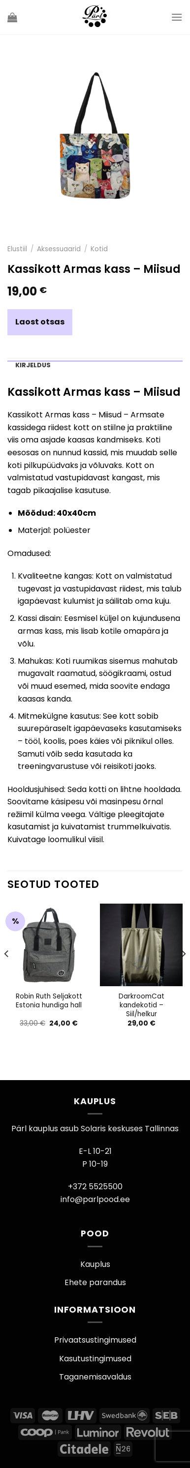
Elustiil (17, 249)
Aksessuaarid (59, 249)
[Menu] (177, 17)
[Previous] (7, 974)
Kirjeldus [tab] (33, 365)
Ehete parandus (95, 1282)
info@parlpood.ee (95, 1199)
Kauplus (95, 1264)
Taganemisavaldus (95, 1376)
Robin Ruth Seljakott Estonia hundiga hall (49, 1000)
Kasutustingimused (95, 1358)
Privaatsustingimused (95, 1340)
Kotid (99, 249)
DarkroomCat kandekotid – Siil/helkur (141, 1005)
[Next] (183, 974)
